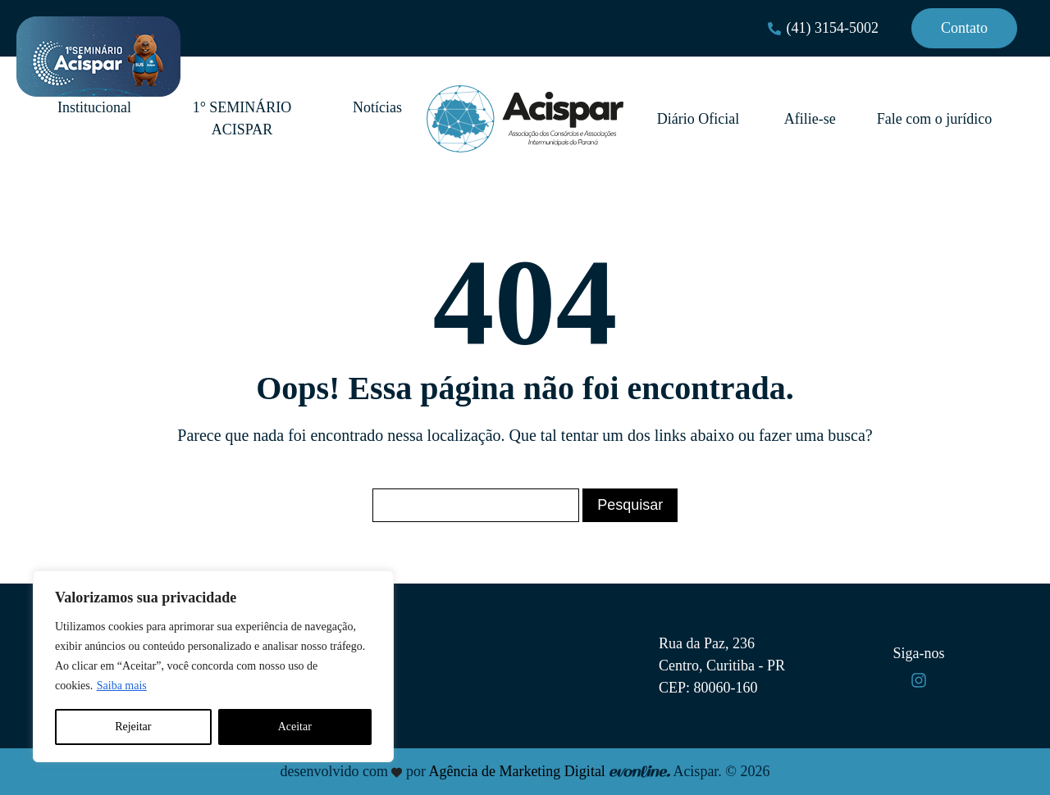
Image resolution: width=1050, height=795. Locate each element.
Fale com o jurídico (934, 119)
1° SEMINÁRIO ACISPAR (242, 118)
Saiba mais (122, 685)
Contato (964, 28)
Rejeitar (133, 726)
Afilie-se (810, 119)
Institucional (94, 107)
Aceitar (295, 726)
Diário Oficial (700, 119)
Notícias (377, 107)
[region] (213, 666)
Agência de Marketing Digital (516, 771)
